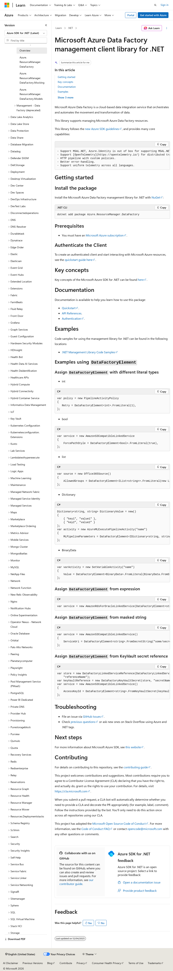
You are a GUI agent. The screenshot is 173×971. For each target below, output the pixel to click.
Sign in (164, 5)
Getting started (66, 77)
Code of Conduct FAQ (95, 829)
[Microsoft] (7, 5)
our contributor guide (76, 882)
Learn (58, 28)
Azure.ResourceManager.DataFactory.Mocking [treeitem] (32, 78)
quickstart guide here (78, 260)
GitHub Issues (92, 716)
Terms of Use (135, 963)
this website (133, 747)
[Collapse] (46, 25)
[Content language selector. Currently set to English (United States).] (20, 954)
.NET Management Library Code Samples (88, 352)
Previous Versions (33, 963)
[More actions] (166, 28)
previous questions (83, 722)
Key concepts (65, 82)
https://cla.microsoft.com (71, 791)
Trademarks (154, 963)
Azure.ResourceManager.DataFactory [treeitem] (30, 62)
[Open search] (155, 5)
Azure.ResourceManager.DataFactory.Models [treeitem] (31, 94)
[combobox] (26, 33)
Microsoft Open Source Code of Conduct (119, 823)
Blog (49, 963)
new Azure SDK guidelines (102, 129)
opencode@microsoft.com (144, 829)
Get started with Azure (153, 15)
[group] (112, 158)
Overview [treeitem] (25, 50)
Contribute (66, 963)
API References (71, 313)
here (141, 280)
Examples (63, 91)
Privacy (81, 963)
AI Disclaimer (10, 963)
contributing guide (136, 767)
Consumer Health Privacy (106, 963)
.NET (70, 28)
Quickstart (68, 308)
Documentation (67, 86)
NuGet (156, 197)
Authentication (71, 318)
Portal (130, 15)
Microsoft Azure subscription (105, 235)
